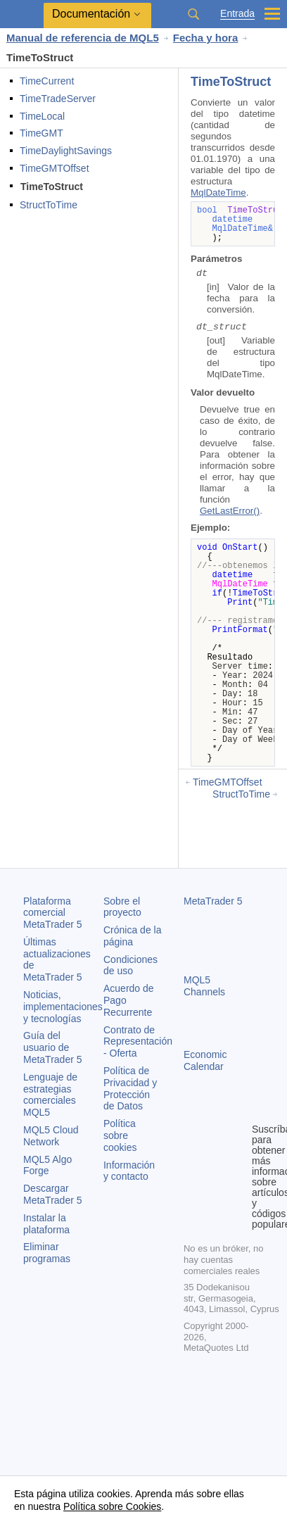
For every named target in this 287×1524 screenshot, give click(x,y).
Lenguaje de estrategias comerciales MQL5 (50, 1094)
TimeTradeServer (58, 98)
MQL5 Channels (204, 985)
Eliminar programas (46, 1252)
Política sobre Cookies (112, 1506)
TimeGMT (41, 133)
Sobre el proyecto (122, 907)
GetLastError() (230, 510)
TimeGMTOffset (54, 168)
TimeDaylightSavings (66, 150)
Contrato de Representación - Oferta (137, 1041)
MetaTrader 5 (213, 901)
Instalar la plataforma (46, 1223)
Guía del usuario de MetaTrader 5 (52, 1047)
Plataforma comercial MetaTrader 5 (52, 913)
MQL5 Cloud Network (51, 1135)
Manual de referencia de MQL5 (82, 38)
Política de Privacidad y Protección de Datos (130, 1088)
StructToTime (48, 204)
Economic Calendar (205, 1060)
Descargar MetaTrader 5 (52, 1194)
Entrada (237, 13)
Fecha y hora (205, 38)
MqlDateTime (218, 192)
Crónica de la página (132, 935)
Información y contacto (129, 1171)
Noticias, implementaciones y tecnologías (63, 1006)
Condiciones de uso (130, 965)
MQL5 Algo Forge (47, 1165)
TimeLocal (42, 116)
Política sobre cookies (119, 1135)
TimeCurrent (47, 81)
